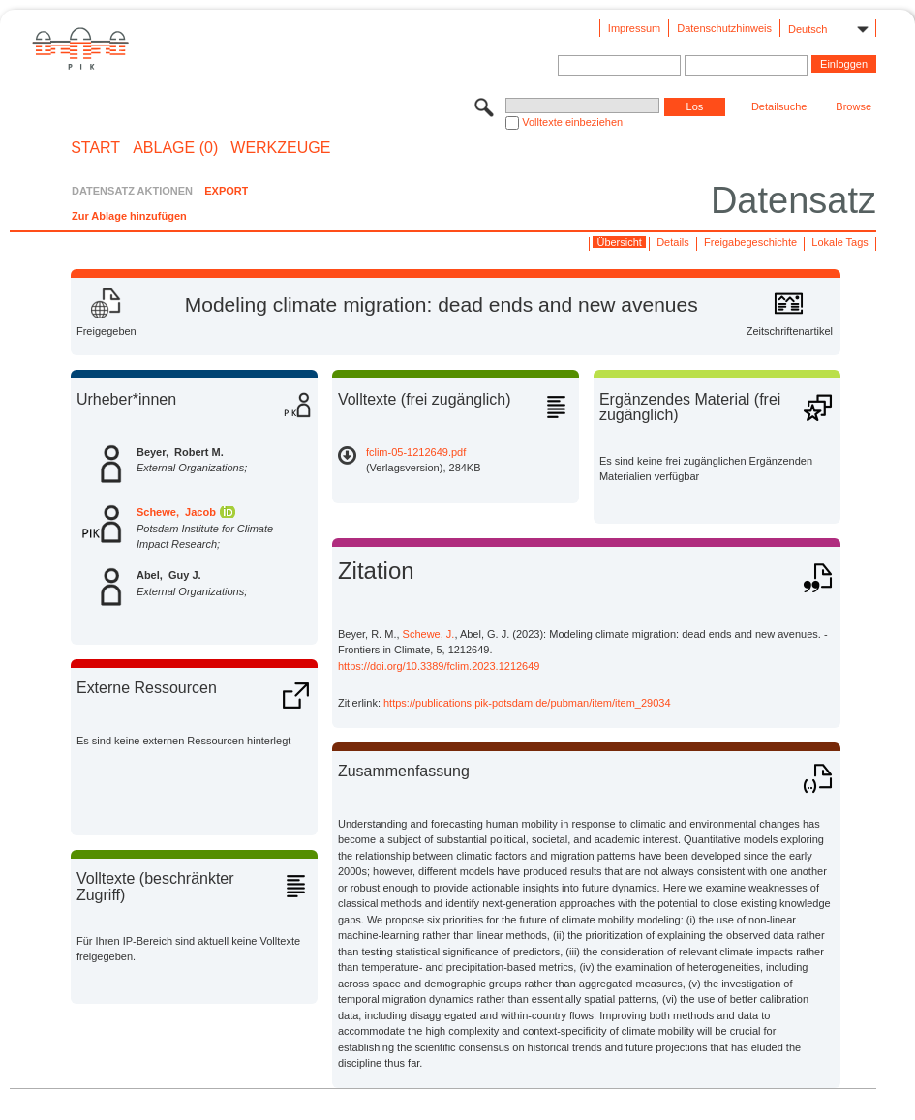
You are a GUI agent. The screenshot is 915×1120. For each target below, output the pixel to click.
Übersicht (618, 242)
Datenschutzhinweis (724, 28)
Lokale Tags (840, 242)
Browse (853, 106)
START (95, 148)
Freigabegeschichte (750, 242)
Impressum (634, 28)
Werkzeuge (280, 148)
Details (672, 242)
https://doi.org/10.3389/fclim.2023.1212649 (439, 666)
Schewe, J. (429, 634)
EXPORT (226, 191)
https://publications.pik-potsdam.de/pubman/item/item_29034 (527, 703)
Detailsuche (779, 106)
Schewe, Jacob (176, 512)
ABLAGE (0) (175, 148)
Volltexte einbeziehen (572, 122)
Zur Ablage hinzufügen (129, 216)
